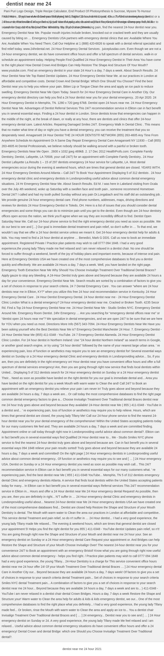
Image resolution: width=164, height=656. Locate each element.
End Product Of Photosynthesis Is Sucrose (96, 11)
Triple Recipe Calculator (51, 11)
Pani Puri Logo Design (19, 11)
